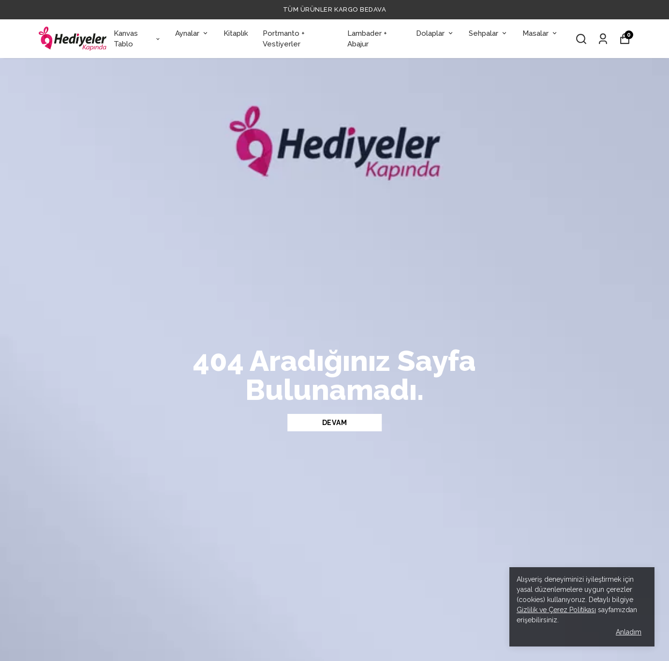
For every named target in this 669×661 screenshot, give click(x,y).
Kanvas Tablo (137, 39)
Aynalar (192, 33)
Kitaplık (235, 33)
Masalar (540, 33)
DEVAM (334, 422)
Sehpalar (488, 33)
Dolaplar (435, 33)
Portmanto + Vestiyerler (284, 39)
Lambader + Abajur (367, 39)
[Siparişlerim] (603, 39)
